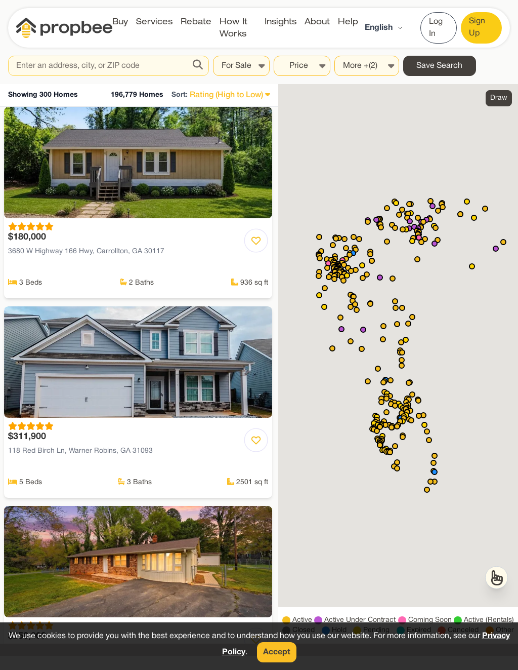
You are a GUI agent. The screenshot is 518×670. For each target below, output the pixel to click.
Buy (120, 21)
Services (154, 21)
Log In (436, 27)
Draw (498, 98)
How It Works (233, 27)
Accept (276, 652)
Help (348, 21)
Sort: (179, 95)
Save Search (439, 65)
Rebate (196, 21)
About (317, 21)
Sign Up (477, 27)
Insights (280, 21)
